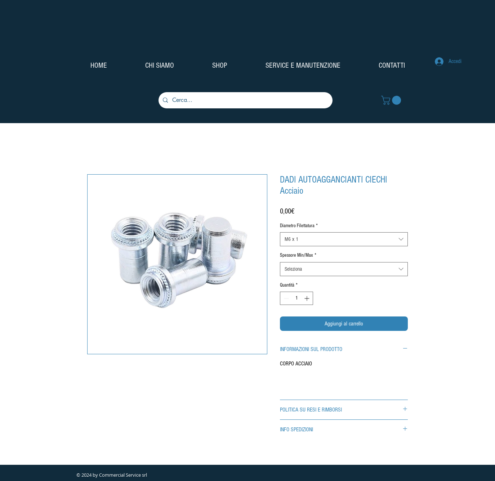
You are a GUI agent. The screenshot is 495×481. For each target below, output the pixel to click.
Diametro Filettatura (299, 226)
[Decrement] (285, 298)
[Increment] (307, 298)
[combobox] (344, 239)
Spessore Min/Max (298, 255)
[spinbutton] (296, 298)
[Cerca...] (244, 100)
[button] (392, 100)
